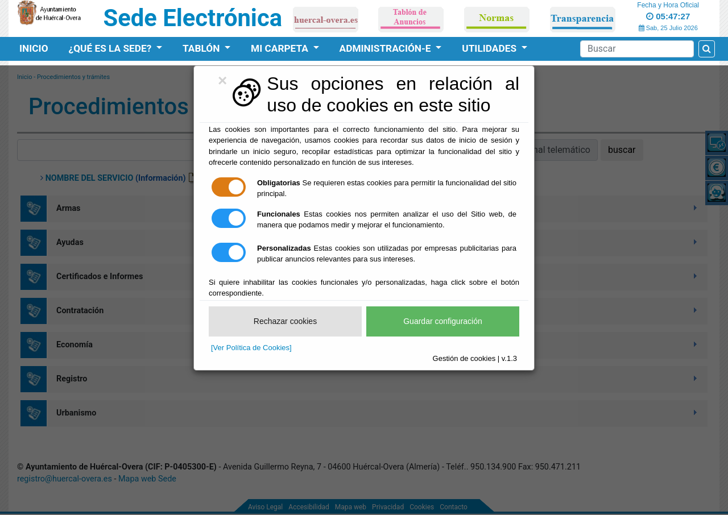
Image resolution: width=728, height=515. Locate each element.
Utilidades (490, 48)
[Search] (637, 48)
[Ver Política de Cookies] (251, 347)
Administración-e (386, 48)
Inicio (33, 48)
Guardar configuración (442, 321)
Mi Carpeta (281, 48)
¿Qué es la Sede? (111, 48)
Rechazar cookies (285, 321)
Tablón (202, 48)
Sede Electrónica (193, 18)
